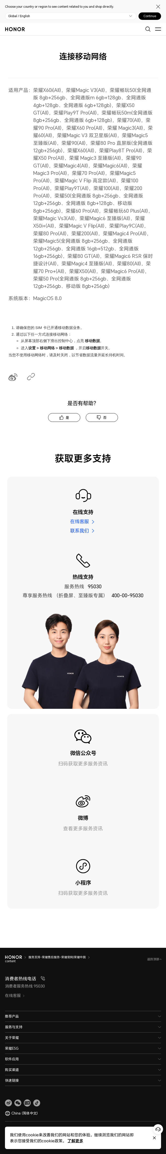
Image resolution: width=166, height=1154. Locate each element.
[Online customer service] (158, 1129)
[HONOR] (13, 957)
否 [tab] (105, 417)
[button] (17, 1103)
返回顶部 (153, 959)
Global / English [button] (19, 16)
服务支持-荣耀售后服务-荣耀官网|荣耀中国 (57, 957)
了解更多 (75, 1140)
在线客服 (79, 521)
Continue (149, 16)
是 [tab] (67, 417)
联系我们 (79, 531)
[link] (8, 1103)
